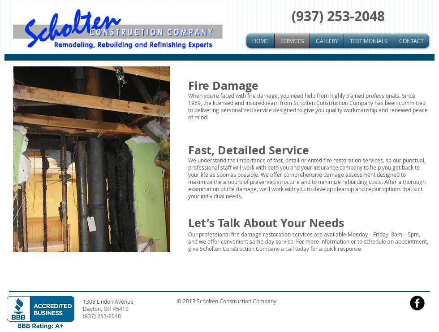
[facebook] (417, 303)
